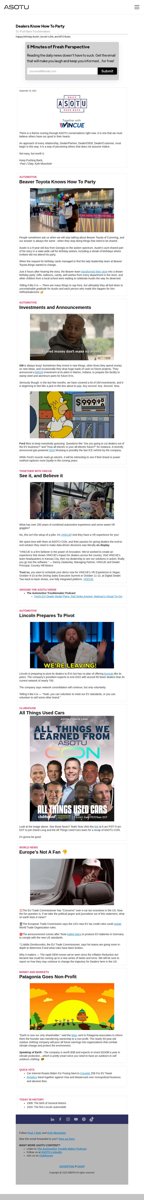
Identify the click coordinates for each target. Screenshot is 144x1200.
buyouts (108, 673)
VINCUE (66, 534)
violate (117, 923)
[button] (137, 7)
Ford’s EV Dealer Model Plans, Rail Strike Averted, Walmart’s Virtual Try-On (78, 596)
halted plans (74, 934)
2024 (52, 450)
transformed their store (94, 271)
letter (74, 1035)
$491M (39, 372)
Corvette (85, 1073)
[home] (16, 7)
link (96, 826)
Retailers (32, 1077)
